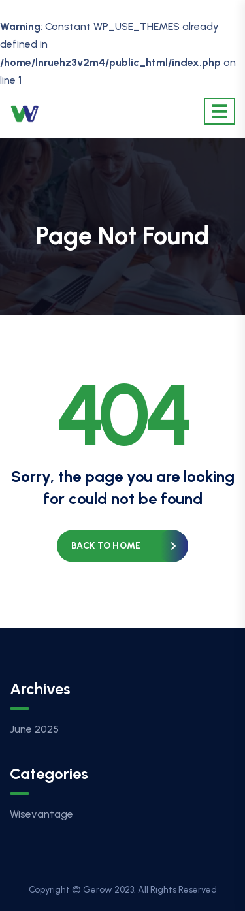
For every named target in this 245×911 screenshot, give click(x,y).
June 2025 (34, 729)
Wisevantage (41, 814)
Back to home (105, 545)
